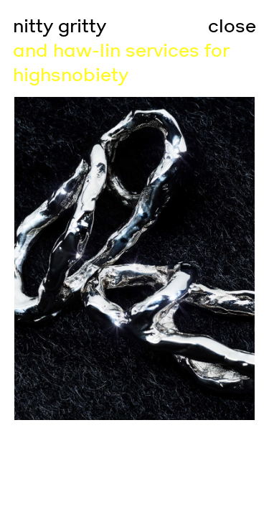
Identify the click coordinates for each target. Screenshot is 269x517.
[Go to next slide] (202, 258)
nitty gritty (59, 26)
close (232, 26)
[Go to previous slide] (67, 258)
